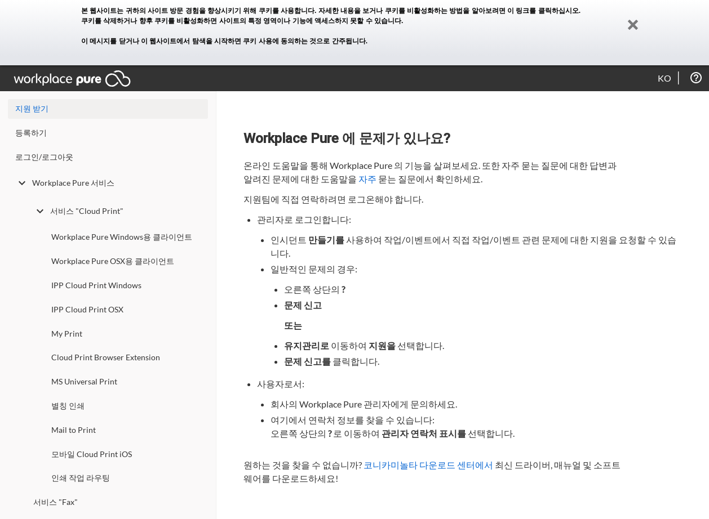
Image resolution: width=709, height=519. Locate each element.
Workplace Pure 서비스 (64, 183)
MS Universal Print (84, 381)
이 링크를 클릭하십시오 (543, 11)
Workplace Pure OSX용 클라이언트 (112, 261)
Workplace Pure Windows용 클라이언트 (121, 236)
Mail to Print (73, 430)
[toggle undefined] (22, 183)
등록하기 (31, 132)
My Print (66, 333)
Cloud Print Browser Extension (105, 357)
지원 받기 (31, 108)
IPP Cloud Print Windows (96, 285)
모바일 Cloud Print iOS (91, 454)
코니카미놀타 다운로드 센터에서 (428, 464)
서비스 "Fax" (55, 502)
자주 (367, 178)
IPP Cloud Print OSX (87, 309)
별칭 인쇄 (68, 405)
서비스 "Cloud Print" (78, 211)
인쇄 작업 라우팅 (80, 477)
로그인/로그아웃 (44, 157)
